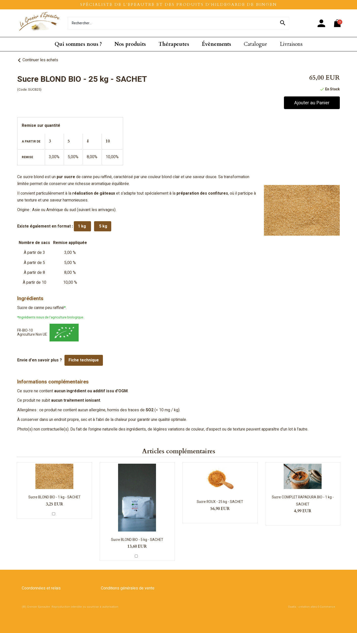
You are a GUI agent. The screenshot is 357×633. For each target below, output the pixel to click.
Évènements (216, 44)
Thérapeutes (174, 44)
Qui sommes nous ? (78, 44)
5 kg (102, 226)
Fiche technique (84, 360)
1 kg (82, 226)
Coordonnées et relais (41, 588)
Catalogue (255, 44)
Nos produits (130, 44)
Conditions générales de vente (127, 588)
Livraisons (291, 44)
